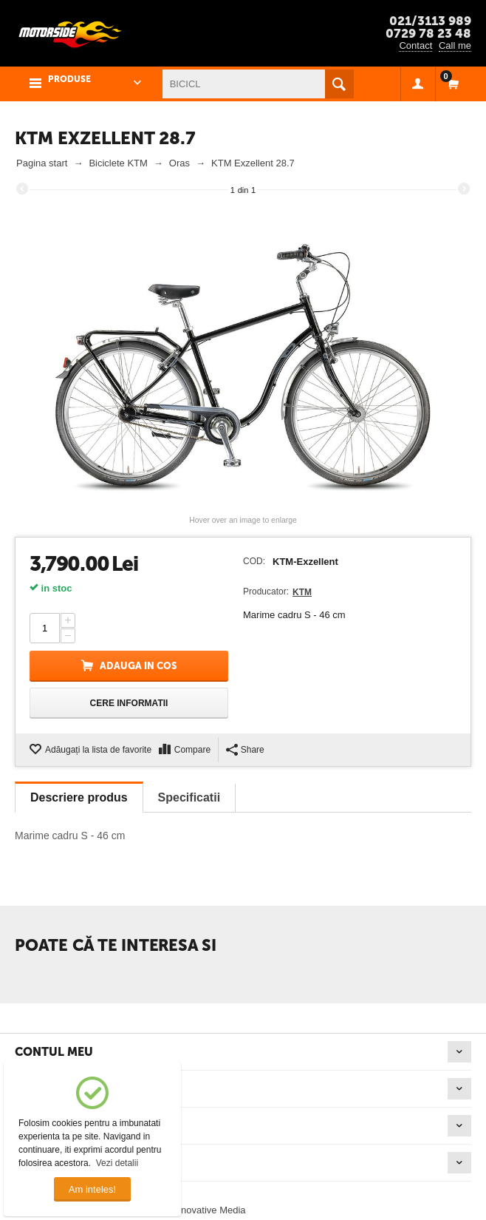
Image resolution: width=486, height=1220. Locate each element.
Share (245, 750)
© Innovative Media (204, 1210)
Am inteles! (92, 1189)
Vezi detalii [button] (117, 1163)
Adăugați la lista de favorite (98, 750)
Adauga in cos (138, 665)
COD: (254, 561)
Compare (192, 750)
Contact (415, 45)
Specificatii (189, 797)
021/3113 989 (430, 20)
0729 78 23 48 (428, 33)
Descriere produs (79, 797)
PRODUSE (69, 79)
